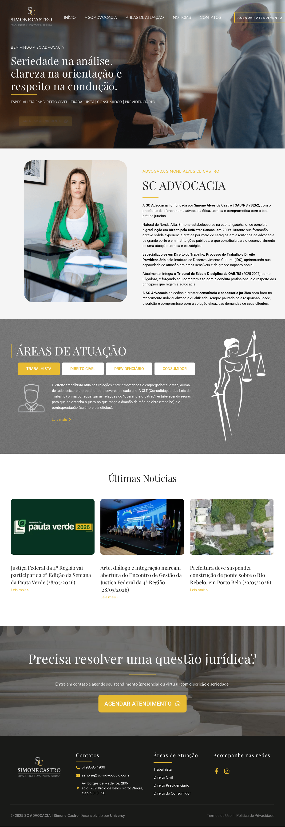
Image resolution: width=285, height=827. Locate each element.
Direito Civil (163, 777)
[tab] (39, 369)
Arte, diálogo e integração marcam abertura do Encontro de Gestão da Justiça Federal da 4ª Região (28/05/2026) (141, 578)
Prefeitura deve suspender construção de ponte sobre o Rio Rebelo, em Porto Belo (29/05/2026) (230, 575)
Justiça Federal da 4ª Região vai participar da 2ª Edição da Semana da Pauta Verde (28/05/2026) (51, 575)
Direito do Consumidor (172, 793)
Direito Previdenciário (171, 785)
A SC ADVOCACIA (101, 17)
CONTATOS (210, 17)
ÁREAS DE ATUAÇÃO (145, 17)
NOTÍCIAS (182, 17)
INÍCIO (70, 17)
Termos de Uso (220, 815)
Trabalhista (163, 769)
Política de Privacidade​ (255, 815)
